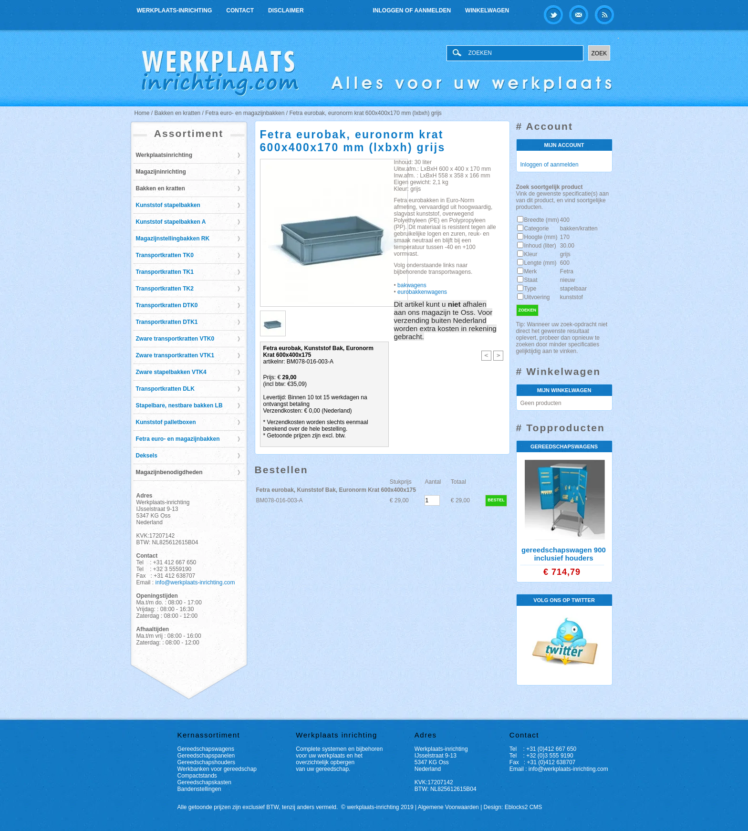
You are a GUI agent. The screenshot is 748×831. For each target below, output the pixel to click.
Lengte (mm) (540, 263)
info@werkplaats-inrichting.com (195, 582)
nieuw (567, 280)
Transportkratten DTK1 (167, 322)
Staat (531, 280)
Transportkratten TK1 (165, 272)
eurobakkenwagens (422, 292)
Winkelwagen (487, 10)
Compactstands (197, 775)
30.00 (567, 245)
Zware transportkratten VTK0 (175, 338)
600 (565, 263)
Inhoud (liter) (540, 245)
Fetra (566, 271)
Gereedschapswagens (205, 749)
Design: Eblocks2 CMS (513, 807)
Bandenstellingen (199, 789)
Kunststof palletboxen (166, 422)
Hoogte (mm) (541, 237)
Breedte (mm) (541, 220)
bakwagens (411, 285)
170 (565, 237)
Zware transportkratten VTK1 (175, 355)
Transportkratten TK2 (165, 288)
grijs (565, 254)
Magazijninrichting (161, 171)
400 (565, 220)
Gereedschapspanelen (206, 755)
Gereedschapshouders (206, 762)
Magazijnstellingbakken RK (173, 238)
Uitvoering (537, 297)
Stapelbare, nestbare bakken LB (179, 405)
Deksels (146, 455)
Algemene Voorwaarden (448, 807)
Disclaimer (286, 10)
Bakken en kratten (160, 188)
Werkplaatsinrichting (164, 155)
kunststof (571, 297)
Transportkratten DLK (165, 388)
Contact (240, 10)
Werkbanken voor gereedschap (217, 769)
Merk (530, 271)
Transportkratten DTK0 (167, 305)
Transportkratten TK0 (165, 255)
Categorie (536, 228)
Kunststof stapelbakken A (171, 221)
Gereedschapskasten (204, 782)
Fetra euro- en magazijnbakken (178, 439)
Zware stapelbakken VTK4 (171, 372)
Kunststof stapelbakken (168, 205)
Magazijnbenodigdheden (169, 472)
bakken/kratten (579, 228)
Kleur (531, 254)
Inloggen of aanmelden (412, 10)
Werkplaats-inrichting (174, 10)
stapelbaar (573, 288)
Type (530, 288)
